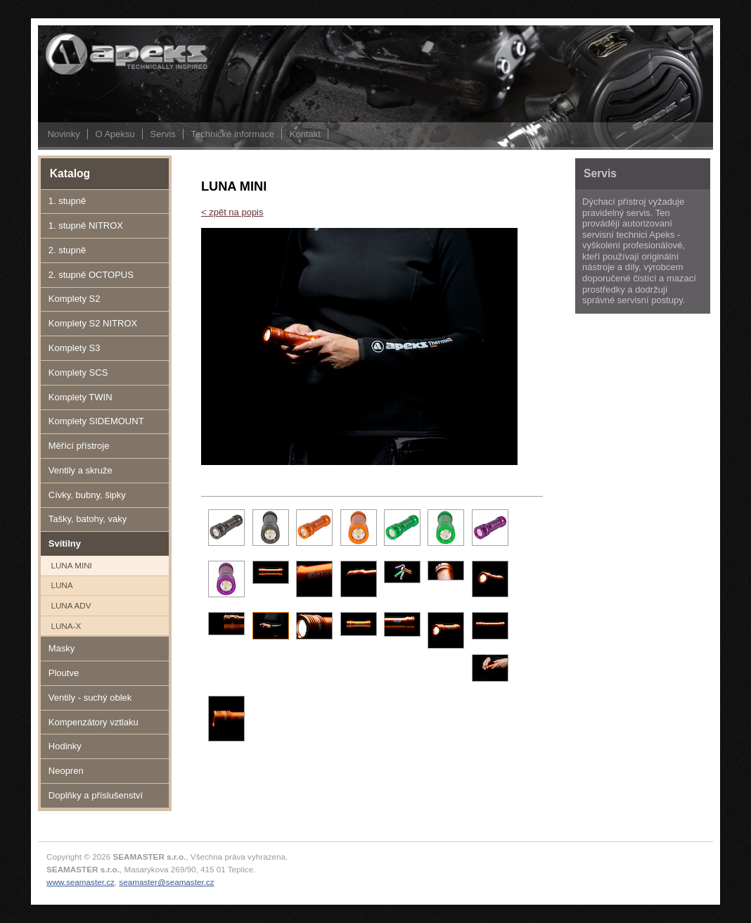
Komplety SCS (78, 372)
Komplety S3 (75, 348)
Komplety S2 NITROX (93, 323)
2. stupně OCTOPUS (91, 274)
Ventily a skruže (81, 470)
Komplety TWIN (81, 397)
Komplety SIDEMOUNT (96, 421)
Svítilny (65, 543)
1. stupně (67, 201)
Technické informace (232, 134)
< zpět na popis (232, 212)
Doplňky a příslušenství (96, 795)
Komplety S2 (75, 298)
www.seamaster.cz (80, 881)
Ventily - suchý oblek (90, 697)
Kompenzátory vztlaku (94, 722)
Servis (163, 134)
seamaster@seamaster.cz (166, 881)
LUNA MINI (71, 565)
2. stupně (67, 250)
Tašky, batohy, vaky (88, 519)
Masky (62, 648)
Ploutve (64, 673)
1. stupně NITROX (86, 225)
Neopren (66, 770)
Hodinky (65, 746)
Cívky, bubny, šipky (87, 495)
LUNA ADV (71, 605)
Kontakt (305, 134)
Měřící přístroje (79, 445)
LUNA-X (66, 625)
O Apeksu (114, 134)
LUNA (61, 585)
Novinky (63, 134)
